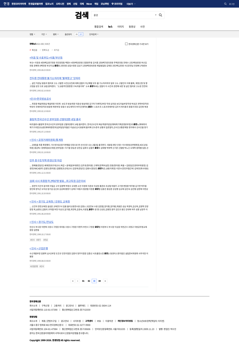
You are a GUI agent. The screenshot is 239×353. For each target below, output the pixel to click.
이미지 (120, 26)
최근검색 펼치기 (153, 15)
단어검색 (92, 34)
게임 (96, 3)
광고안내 (69, 305)
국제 (82, 3)
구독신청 (45, 305)
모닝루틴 (105, 3)
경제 (69, 3)
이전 (77, 281)
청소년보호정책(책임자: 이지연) (150, 320)
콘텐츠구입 (51, 320)
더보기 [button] (130, 3)
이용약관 (109, 320)
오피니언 (60, 3)
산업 (75, 3)
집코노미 (49, 3)
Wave (89, 3)
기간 (43, 34)
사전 (142, 26)
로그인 (232, 3)
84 (99, 280)
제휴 (43, 320)
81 (83, 280)
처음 (73, 281)
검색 (82, 15)
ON (77, 34)
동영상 (132, 26)
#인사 (32, 239)
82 (89, 280)
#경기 (38, 239)
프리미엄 (118, 3)
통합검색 (98, 26)
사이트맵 (77, 320)
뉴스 (110, 26)
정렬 (31, 34)
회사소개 (33, 305)
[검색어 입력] (124, 15)
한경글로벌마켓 (35, 3)
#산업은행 (34, 266)
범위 (55, 34)
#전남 (45, 239)
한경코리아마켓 (19, 3)
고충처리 (57, 305)
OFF (81, 34)
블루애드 (82, 305)
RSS (99, 320)
